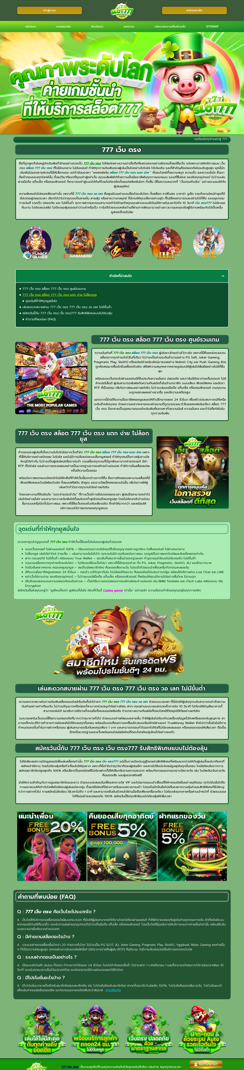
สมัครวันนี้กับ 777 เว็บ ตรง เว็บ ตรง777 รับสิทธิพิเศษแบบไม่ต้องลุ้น (67, 313)
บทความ (129, 26)
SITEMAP (212, 26)
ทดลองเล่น (63, 26)
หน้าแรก (30, 26)
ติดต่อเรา (97, 26)
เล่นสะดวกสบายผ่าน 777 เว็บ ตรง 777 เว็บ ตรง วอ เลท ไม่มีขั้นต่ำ (67, 307)
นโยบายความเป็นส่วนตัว (170, 26)
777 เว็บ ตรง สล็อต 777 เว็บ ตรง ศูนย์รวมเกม (54, 289)
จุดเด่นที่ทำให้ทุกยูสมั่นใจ (41, 301)
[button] (223, 276)
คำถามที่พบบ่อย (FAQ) (41, 319)
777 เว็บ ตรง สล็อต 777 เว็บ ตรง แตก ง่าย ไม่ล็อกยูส (59, 295)
